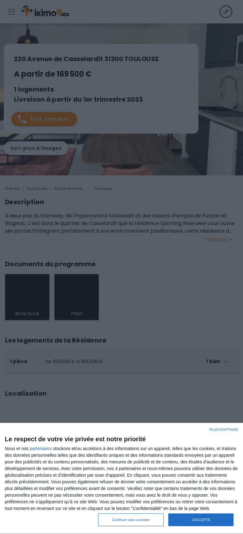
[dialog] (121, 478)
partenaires (41, 448)
